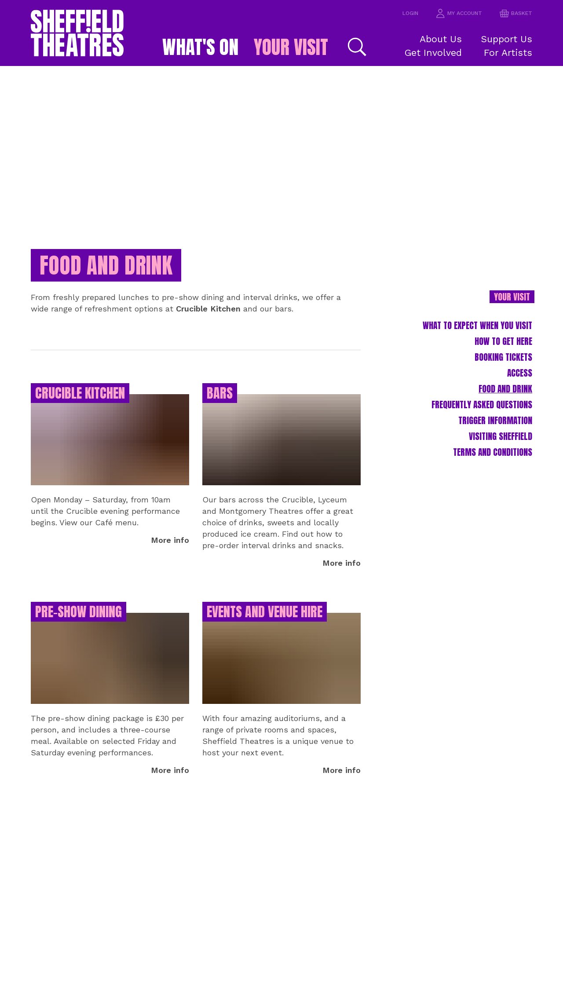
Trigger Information (487, 433)
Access (517, 382)
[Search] (368, 47)
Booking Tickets (498, 366)
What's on (194, 47)
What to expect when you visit (467, 332)
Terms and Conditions (485, 466)
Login (404, 13)
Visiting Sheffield (494, 449)
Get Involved (438, 52)
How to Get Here (498, 349)
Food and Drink (500, 399)
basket (514, 13)
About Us (444, 38)
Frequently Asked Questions (472, 416)
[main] (281, 531)
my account (455, 13)
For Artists (512, 52)
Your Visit (297, 47)
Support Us (510, 38)
